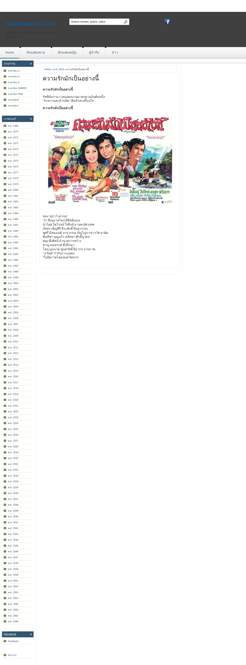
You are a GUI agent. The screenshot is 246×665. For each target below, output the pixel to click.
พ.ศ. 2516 (13, 376)
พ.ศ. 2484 (13, 213)
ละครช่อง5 (13, 99)
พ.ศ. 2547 (13, 557)
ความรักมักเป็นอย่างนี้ (71, 77)
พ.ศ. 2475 (13, 161)
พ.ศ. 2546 (13, 551)
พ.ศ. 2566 (13, 621)
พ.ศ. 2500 (13, 283)
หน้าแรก (12, 655)
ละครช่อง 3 (13, 70)
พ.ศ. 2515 (13, 370)
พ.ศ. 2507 (13, 324)
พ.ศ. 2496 (13, 260)
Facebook (13, 641)
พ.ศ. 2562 (13, 615)
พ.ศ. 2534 (13, 481)
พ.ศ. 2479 (13, 184)
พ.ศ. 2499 (13, 277)
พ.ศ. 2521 (13, 405)
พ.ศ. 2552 (13, 586)
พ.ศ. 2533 (13, 475)
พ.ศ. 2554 (13, 598)
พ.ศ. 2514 (13, 365)
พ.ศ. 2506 (13, 318)
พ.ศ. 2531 (13, 464)
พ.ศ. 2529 (13, 452)
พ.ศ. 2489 (13, 231)
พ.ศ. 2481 (13, 196)
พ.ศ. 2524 (13, 423)
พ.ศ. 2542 (13, 528)
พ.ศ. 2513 (13, 359)
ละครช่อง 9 (13, 82)
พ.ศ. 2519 (13, 394)
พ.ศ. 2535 (13, 487)
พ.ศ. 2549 (13, 569)
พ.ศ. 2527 (13, 440)
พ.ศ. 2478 (13, 178)
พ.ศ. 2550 (13, 574)
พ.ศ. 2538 (13, 504)
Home (9, 52)
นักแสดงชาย (35, 52)
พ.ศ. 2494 (13, 248)
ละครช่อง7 (13, 105)
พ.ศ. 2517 (13, 382)
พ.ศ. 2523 (13, 417)
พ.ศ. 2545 (13, 545)
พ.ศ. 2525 (13, 429)
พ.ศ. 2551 (13, 580)
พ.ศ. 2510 (13, 341)
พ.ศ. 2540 (13, 516)
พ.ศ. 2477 (13, 172)
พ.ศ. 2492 (13, 236)
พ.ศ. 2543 (13, 534)
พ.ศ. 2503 (13, 300)
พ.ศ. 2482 (13, 201)
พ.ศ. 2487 (13, 225)
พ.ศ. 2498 (13, 271)
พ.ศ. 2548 (13, 563)
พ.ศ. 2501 (13, 289)
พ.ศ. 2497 (13, 265)
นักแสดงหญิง (67, 52)
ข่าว (115, 52)
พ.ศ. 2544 (13, 539)
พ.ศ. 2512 (13, 353)
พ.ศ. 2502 (13, 295)
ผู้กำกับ (94, 52)
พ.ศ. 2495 (13, 254)
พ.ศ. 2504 (13, 306)
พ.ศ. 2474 (13, 155)
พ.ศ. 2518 (13, 388)
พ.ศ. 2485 (13, 219)
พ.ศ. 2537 (13, 499)
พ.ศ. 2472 (13, 143)
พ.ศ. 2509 (13, 335)
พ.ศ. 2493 (13, 242)
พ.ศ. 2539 (13, 510)
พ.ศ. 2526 (13, 435)
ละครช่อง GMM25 (17, 88)
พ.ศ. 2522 (13, 411)
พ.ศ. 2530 (13, 458)
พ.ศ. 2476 (13, 166)
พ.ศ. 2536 (13, 493)
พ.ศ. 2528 (13, 446)
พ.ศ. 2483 (13, 207)
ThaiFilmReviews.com (30, 24)
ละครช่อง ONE (15, 94)
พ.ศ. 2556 (13, 609)
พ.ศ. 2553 (13, 592)
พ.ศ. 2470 (13, 131)
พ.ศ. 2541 (13, 522)
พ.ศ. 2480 (13, 190)
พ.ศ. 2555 (13, 604)
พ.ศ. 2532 (13, 470)
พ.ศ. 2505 (13, 312)
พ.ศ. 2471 (13, 137)
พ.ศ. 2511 (13, 347)
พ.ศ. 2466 (13, 126)
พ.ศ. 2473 (13, 149)
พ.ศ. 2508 (13, 330)
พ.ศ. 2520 (13, 400)
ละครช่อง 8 (13, 76)
